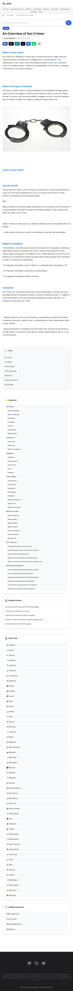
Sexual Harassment (11, 380)
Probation (11, 472)
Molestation (8, 375)
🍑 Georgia (10, 691)
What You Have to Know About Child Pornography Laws (25, 561)
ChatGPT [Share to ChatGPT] (11, 44)
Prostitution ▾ (28, 9)
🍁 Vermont (10, 870)
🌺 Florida (10, 686)
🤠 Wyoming (11, 895)
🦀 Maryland (11, 742)
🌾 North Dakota (12, 813)
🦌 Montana (10, 773)
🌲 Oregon (10, 829)
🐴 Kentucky (11, 727)
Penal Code (11, 441)
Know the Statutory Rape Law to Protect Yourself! (23, 550)
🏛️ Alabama (10, 645)
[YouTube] (43, 963)
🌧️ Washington (12, 880)
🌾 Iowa (9, 716)
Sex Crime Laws (11, 542)
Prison (10, 469)
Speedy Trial (12, 503)
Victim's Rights (11, 476)
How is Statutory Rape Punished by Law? (20, 573)
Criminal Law (10, 437)
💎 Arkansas (11, 660)
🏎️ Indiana (10, 711)
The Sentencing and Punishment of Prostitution (22, 585)
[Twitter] (36, 963)
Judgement (10, 453)
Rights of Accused (12, 511)
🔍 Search (69, 22)
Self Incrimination (13, 534)
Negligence (10, 929)
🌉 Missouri (10, 767)
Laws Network (10, 38)
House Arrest (12, 465)
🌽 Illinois (10, 706)
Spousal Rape (34, 11)
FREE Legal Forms (12, 914)
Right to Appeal (12, 523)
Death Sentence (13, 461)
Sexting (40, 11)
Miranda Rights (12, 519)
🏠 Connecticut (12, 676)
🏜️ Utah (9, 865)
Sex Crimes (6, 9)
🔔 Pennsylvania (12, 834)
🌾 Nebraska (11, 778)
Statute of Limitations (14, 449)
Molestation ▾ (46, 9)
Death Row (11, 457)
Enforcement (12, 484)
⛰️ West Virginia (12, 885)
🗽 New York (11, 803)
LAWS (2, 15)
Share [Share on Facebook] (5, 44)
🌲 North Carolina (13, 808)
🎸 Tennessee (11, 854)
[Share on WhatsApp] (34, 44)
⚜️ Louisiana (11, 732)
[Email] (39, 44)
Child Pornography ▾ (65, 9)
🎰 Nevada (10, 783)
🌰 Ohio (9, 819)
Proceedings (12, 492)
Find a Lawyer (11, 919)
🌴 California (11, 665)
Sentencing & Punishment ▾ (16, 9)
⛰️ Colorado (11, 670)
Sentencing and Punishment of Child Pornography (23, 577)
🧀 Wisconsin (11, 890)
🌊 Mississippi (11, 762)
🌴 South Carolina (13, 844)
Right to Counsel (13, 527)
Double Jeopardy (13, 515)
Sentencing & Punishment (14, 565)
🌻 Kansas (10, 722)
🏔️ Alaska (10, 650)
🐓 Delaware (11, 681)
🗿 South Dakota (12, 849)
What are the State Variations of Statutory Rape (22, 558)
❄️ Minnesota (11, 757)
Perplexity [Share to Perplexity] (17, 44)
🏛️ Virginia (10, 875)
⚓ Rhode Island (12, 839)
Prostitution (8, 362)
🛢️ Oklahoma (11, 824)
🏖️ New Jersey (12, 793)
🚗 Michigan (11, 752)
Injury (6, 28)
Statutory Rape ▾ (55, 9)
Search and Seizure (14, 530)
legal (55, 63)
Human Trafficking (37, 9)
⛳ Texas (9, 859)
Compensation (12, 481)
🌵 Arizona (10, 655)
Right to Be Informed (14, 499)
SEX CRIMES (10, 15)
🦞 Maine (9, 737)
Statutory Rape (9, 366)
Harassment (11, 488)
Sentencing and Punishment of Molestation (21, 581)
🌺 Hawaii (10, 696)
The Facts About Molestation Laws (18, 554)
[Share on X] (23, 44)
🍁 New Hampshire (13, 788)
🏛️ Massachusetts (13, 747)
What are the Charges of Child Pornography (21, 589)
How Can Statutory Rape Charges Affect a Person (23, 569)
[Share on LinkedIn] (28, 44)
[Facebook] (29, 963)
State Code (11, 445)
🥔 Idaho (9, 701)
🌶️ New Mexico (12, 798)
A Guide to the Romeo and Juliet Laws (19, 546)
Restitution (11, 496)
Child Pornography (11, 371)
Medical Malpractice (14, 924)
